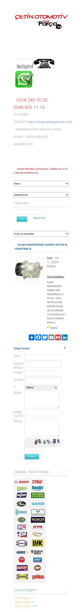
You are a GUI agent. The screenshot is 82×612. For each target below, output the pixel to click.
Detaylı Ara (39, 218)
